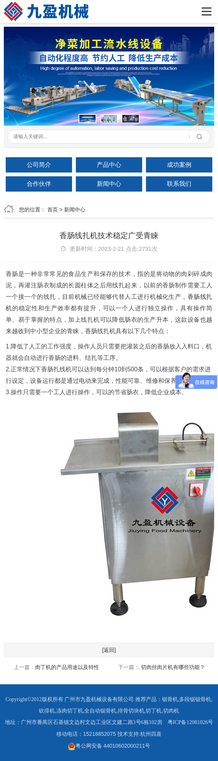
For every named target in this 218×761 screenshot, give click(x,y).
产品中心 (109, 164)
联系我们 (179, 184)
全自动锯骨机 (100, 711)
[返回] (109, 650)
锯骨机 (170, 699)
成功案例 (179, 164)
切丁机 (154, 711)
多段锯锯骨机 (195, 699)
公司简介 (39, 164)
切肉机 (171, 711)
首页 (52, 209)
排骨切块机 (131, 711)
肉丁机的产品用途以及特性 (67, 667)
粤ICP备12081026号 (190, 722)
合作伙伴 (39, 184)
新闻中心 (109, 184)
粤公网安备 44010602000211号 (109, 746)
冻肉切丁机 (69, 711)
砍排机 (47, 711)
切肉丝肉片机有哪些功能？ (172, 667)
